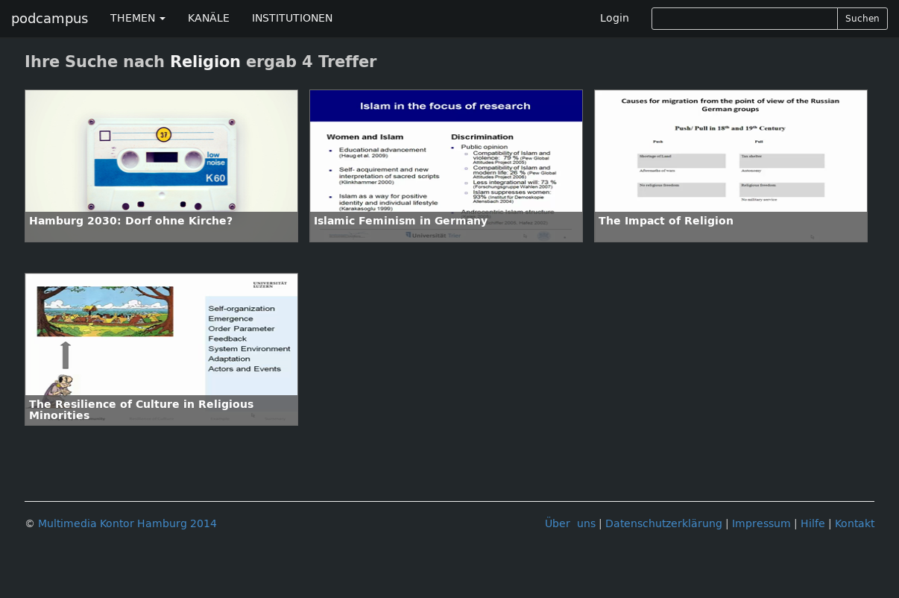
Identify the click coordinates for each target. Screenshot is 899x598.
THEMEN (137, 18)
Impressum (761, 523)
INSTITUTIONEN (292, 18)
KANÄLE (209, 18)
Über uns (570, 523)
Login (614, 18)
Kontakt (854, 523)
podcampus (49, 18)
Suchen (862, 18)
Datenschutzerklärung (663, 523)
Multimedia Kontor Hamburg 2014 (127, 523)
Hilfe (813, 523)
